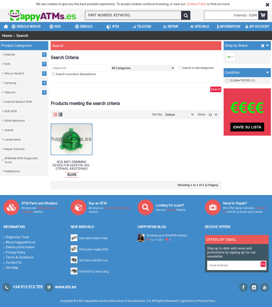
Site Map (10, 268)
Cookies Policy (196, 4)
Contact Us (12, 263)
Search (8, 130)
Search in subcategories (198, 67)
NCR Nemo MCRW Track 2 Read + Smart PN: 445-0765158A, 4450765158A (95, 260)
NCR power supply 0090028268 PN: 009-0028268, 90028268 (95, 249)
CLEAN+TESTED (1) (240, 80)
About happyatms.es (19, 242)
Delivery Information (19, 247)
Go (263, 264)
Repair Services (14, 149)
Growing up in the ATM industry (167, 235)
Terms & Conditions (18, 257)
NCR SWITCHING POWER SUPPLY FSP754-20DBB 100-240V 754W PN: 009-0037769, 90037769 (95, 238)
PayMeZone (12, 171)
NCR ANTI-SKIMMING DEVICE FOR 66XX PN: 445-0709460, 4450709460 (71, 165)
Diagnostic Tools (16, 237)
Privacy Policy (14, 253)
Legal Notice (187, 301)
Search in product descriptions (76, 74)
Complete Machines (117, 208)
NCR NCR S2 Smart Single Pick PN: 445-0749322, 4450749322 (95, 271)
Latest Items (12, 139)
